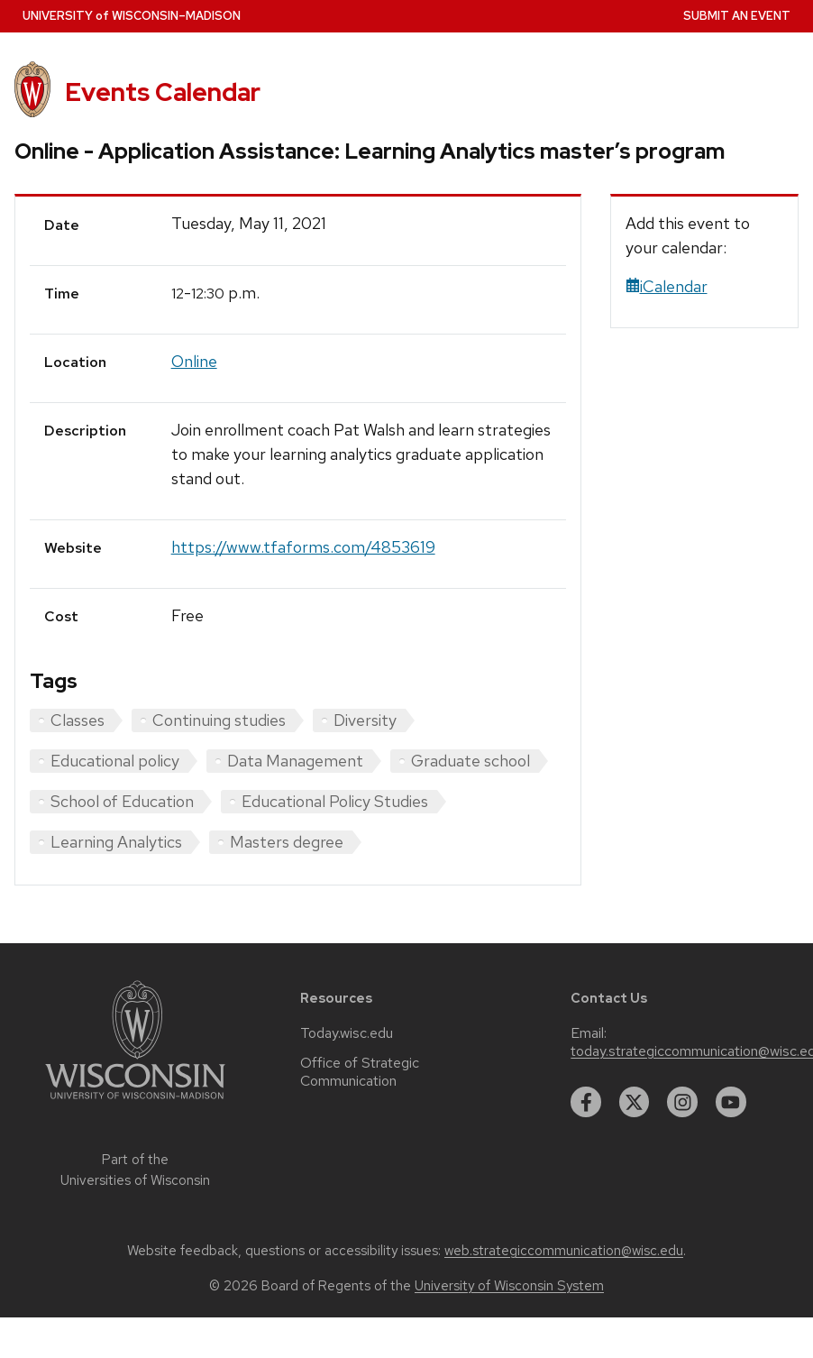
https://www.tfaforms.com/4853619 (303, 547)
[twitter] (634, 1102)
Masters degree (286, 841)
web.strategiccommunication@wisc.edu (563, 1251)
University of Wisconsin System (509, 1286)
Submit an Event (736, 15)
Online (194, 361)
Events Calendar (162, 92)
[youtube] (731, 1102)
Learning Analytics (116, 841)
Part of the (135, 1170)
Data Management (295, 760)
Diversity (365, 720)
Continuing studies (219, 720)
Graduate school (470, 760)
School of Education (122, 801)
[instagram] (682, 1102)
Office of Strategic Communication (359, 1072)
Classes (77, 720)
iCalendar (667, 286)
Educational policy (114, 760)
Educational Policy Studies (335, 801)
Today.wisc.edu (346, 1033)
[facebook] (586, 1102)
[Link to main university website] (135, 1102)
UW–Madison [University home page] (132, 15)
